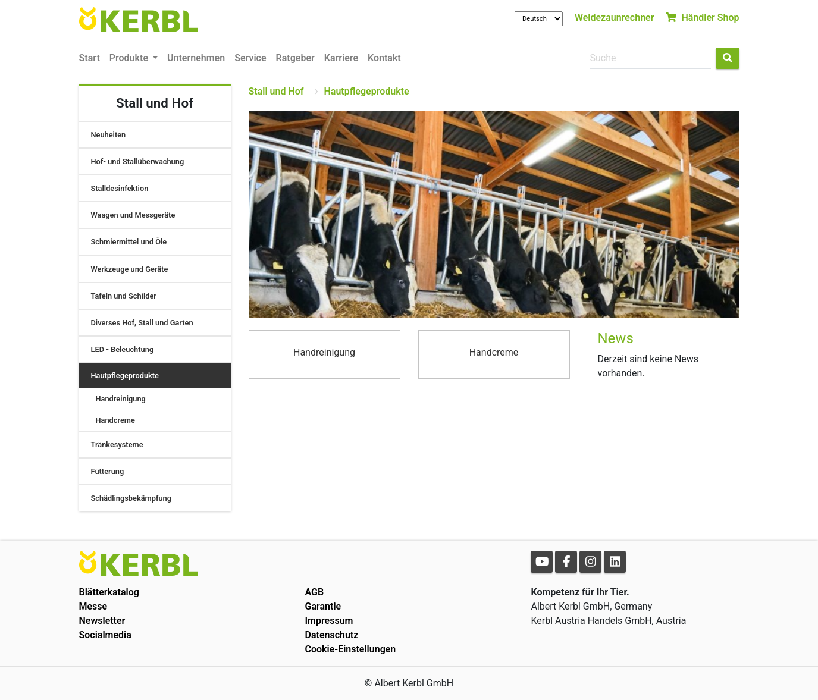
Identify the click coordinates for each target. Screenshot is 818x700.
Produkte (130, 58)
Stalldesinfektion (120, 188)
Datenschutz (331, 635)
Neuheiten (108, 134)
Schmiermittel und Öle (129, 241)
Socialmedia (105, 635)
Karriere (341, 58)
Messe (93, 606)
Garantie (323, 606)
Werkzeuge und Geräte (129, 269)
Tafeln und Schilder (123, 295)
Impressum (329, 620)
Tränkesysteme (117, 444)
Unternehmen (196, 58)
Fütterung (107, 471)
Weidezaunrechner (614, 17)
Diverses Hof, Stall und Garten (142, 322)
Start (89, 58)
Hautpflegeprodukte (125, 375)
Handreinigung (121, 398)
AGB (314, 592)
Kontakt (384, 58)
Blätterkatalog (109, 592)
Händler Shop (702, 17)
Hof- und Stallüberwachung (137, 161)
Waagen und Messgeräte (133, 215)
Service (250, 58)
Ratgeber (295, 58)
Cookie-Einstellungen (350, 649)
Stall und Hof (276, 91)
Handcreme (115, 420)
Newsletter (102, 620)
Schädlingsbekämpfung (131, 498)
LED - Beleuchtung (122, 349)
